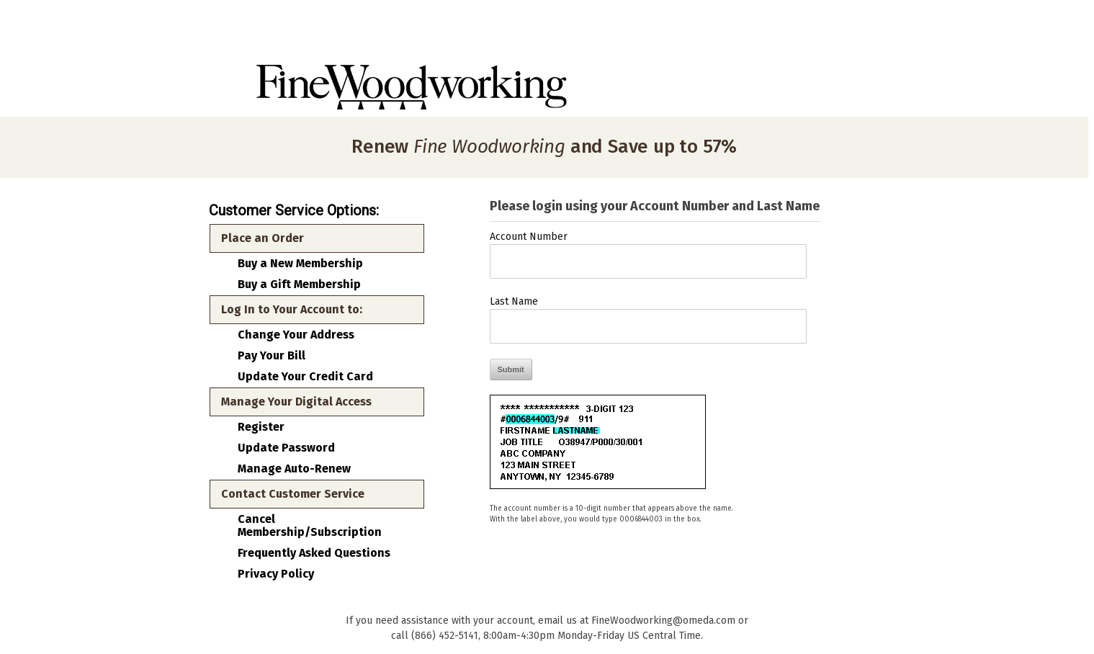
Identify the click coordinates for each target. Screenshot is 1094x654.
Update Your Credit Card (305, 376)
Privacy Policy (276, 574)
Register (261, 427)
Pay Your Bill (271, 355)
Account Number (529, 236)
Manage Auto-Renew (294, 468)
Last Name (514, 301)
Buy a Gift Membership (299, 284)
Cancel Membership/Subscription (310, 526)
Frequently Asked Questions (314, 553)
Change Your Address (296, 334)
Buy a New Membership (300, 263)
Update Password (286, 448)
